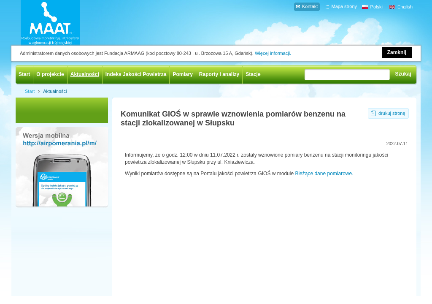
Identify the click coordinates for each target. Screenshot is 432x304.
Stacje (253, 74)
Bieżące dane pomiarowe (323, 173)
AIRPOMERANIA (62, 23)
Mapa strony (344, 6)
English (405, 6)
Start (24, 74)
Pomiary (182, 74)
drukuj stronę (391, 113)
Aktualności (84, 74)
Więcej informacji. (273, 53)
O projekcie (50, 74)
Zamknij (396, 52)
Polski (376, 6)
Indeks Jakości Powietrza (136, 74)
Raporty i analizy (219, 74)
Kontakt (310, 6)
